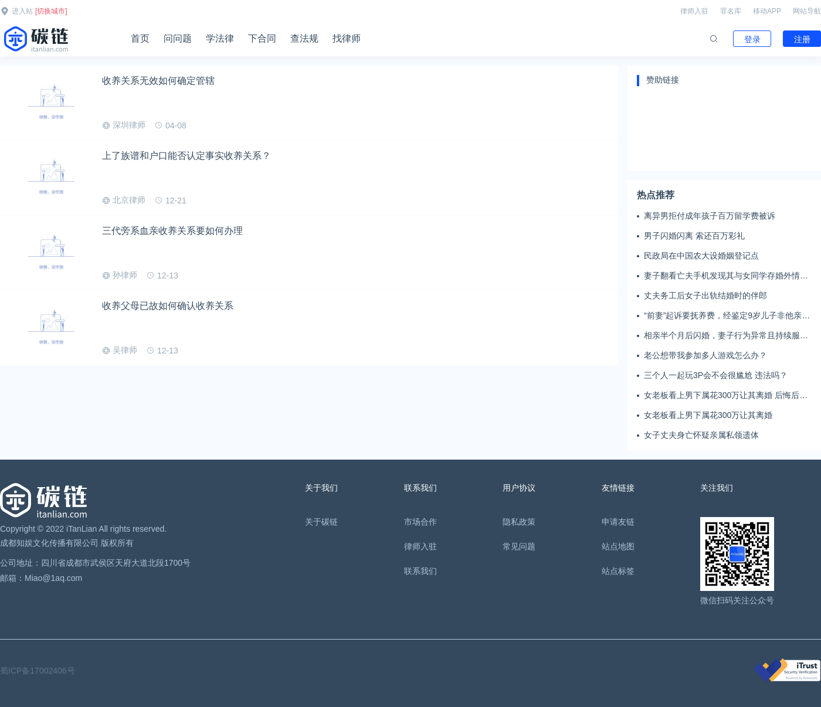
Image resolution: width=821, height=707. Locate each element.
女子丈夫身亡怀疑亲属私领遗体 (701, 435)
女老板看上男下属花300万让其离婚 (708, 415)
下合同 (262, 38)
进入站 (22, 11)
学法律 (220, 38)
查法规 (304, 38)
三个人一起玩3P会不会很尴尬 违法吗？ (716, 375)
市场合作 (420, 521)
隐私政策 (519, 521)
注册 (802, 39)
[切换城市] (51, 11)
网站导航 (807, 11)
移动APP (767, 11)
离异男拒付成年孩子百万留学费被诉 (709, 215)
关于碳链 (321, 521)
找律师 (347, 38)
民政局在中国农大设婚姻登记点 (701, 255)
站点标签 (618, 571)
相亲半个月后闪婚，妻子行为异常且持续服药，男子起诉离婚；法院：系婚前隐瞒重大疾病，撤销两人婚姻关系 (726, 336)
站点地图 (618, 546)
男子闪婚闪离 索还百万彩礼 (694, 235)
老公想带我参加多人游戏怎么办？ (705, 355)
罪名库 (730, 11)
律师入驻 (694, 11)
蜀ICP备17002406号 (37, 670)
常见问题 (519, 546)
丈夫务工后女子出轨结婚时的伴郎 (705, 295)
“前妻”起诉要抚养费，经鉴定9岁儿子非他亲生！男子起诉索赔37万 (723, 316)
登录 (752, 39)
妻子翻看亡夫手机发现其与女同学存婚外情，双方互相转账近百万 (726, 276)
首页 (140, 38)
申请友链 (618, 521)
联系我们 (420, 571)
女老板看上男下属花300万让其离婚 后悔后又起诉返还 (726, 395)
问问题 (178, 38)
